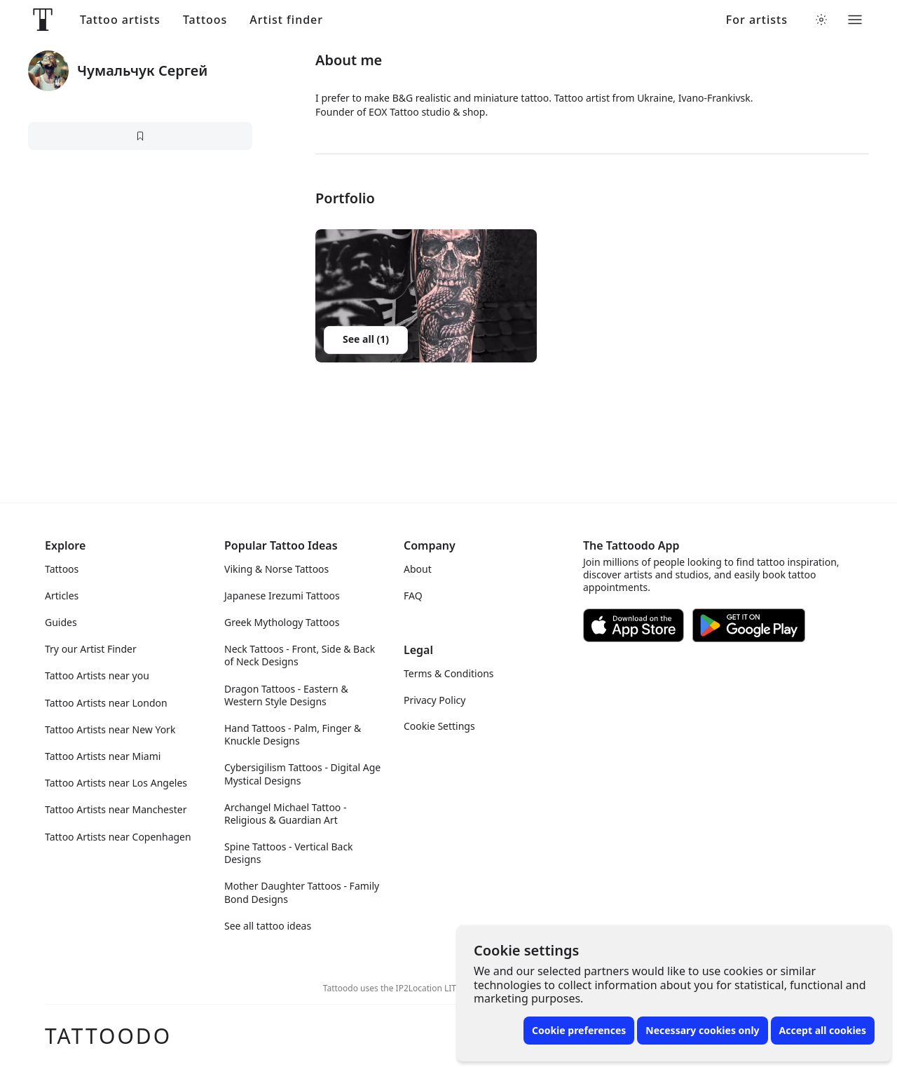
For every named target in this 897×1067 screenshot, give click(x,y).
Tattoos (205, 20)
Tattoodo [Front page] (108, 1035)
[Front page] (43, 19)
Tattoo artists (120, 20)
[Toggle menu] (855, 19)
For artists (757, 20)
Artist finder (286, 20)
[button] (426, 295)
